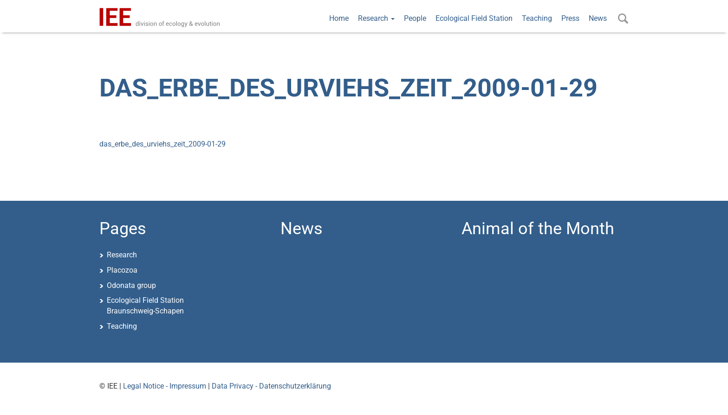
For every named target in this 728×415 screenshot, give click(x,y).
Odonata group (131, 285)
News (598, 18)
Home (339, 18)
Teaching (537, 18)
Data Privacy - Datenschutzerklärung (271, 386)
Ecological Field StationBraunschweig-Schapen (145, 305)
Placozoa (122, 270)
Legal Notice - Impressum (164, 386)
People (415, 18)
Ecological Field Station (474, 18)
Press (570, 18)
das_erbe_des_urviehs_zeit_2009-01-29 (162, 144)
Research (376, 18)
